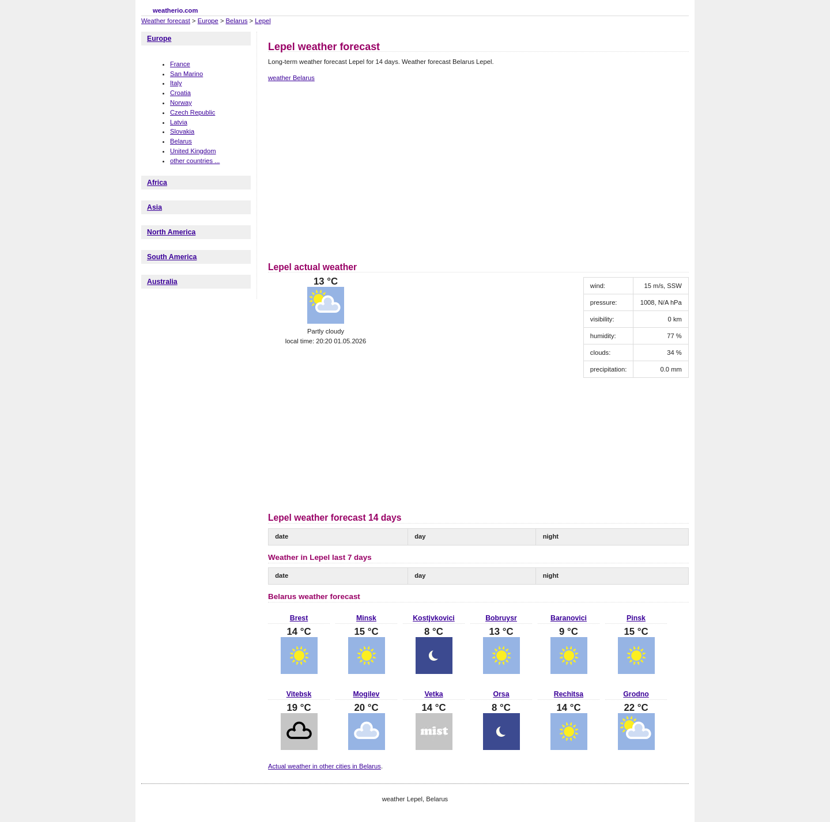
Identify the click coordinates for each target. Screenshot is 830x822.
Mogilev (366, 694)
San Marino (186, 73)
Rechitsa (568, 694)
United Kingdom (193, 150)
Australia (162, 282)
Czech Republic (192, 112)
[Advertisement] (365, 170)
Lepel (262, 20)
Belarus (237, 20)
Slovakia (182, 131)
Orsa (501, 694)
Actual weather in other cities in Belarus (324, 766)
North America (171, 232)
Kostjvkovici (434, 618)
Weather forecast (165, 20)
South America (172, 257)
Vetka (433, 694)
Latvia (178, 122)
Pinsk (636, 618)
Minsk (366, 618)
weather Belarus (291, 77)
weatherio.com (175, 10)
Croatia (180, 92)
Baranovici (568, 618)
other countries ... (195, 160)
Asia (154, 207)
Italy (176, 82)
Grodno (635, 694)
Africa (157, 183)
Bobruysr (501, 618)
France (180, 63)
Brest (299, 618)
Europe (208, 20)
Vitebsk (299, 694)
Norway (181, 102)
